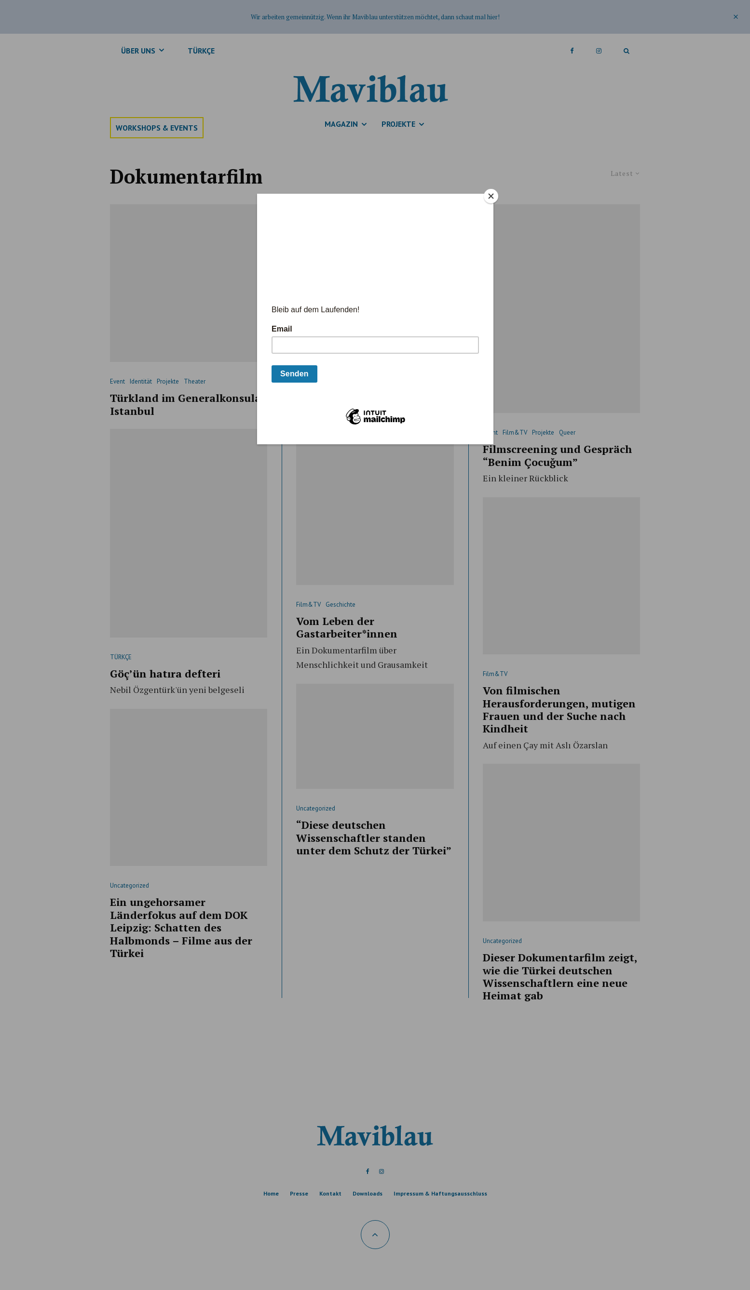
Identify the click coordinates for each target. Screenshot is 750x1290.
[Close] (491, 196)
